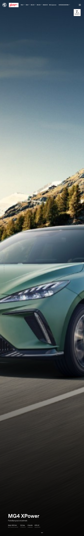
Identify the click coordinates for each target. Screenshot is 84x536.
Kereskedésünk (64, 5)
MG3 (22, 5)
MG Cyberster (52, 5)
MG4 (27, 5)
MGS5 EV (45, 5)
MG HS (39, 5)
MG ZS (33, 5)
